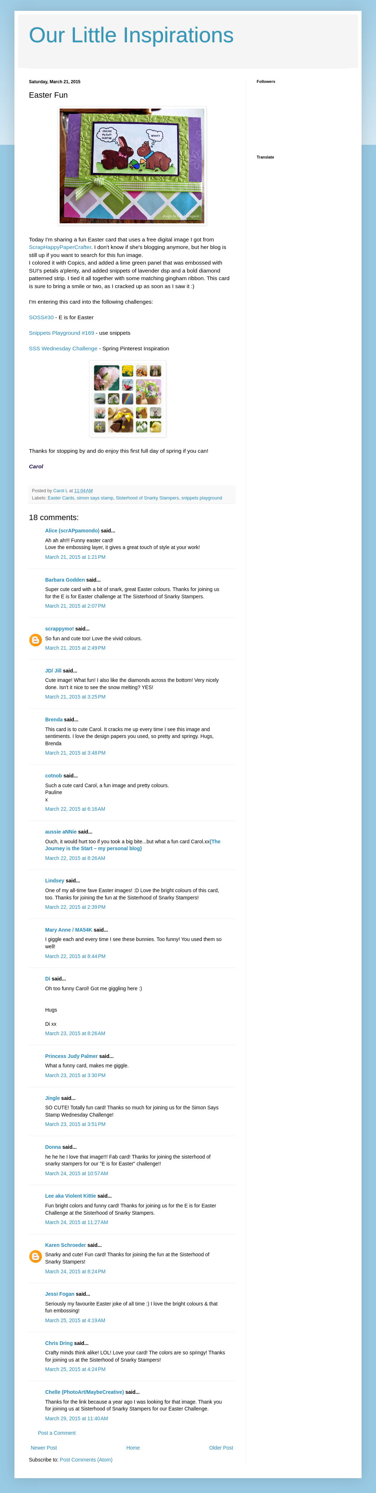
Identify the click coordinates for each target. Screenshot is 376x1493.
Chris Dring (59, 1343)
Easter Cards (61, 498)
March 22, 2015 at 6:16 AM (75, 809)
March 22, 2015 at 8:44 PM (75, 956)
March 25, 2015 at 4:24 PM (75, 1369)
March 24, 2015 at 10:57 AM (76, 1173)
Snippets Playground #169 (61, 333)
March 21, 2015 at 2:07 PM (75, 606)
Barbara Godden (65, 580)
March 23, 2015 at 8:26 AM (75, 1033)
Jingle (52, 1098)
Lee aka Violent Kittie (70, 1196)
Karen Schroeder (65, 1245)
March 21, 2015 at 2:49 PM (75, 648)
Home (133, 1448)
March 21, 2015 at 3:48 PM (75, 753)
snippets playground (201, 498)
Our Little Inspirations (131, 35)
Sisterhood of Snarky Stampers (147, 498)
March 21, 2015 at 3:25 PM (75, 697)
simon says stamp (95, 498)
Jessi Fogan (59, 1294)
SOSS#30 (42, 317)
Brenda (54, 719)
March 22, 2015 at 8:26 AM (75, 858)
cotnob (53, 776)
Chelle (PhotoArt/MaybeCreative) (84, 1392)
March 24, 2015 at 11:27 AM (76, 1222)
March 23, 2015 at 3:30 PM (75, 1075)
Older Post (221, 1448)
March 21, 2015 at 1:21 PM (75, 557)
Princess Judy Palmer (71, 1056)
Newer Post (44, 1448)
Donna (53, 1147)
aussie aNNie (61, 832)
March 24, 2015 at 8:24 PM (75, 1271)
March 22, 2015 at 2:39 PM (75, 907)
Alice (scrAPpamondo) (72, 530)
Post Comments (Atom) (86, 1460)
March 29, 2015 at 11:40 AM (76, 1418)
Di (47, 979)
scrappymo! (59, 629)
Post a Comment (57, 1433)
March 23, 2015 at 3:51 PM (75, 1124)
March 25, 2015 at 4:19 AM (75, 1320)
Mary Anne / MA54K (68, 930)
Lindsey (54, 880)
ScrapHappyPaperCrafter (60, 247)
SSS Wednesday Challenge (63, 348)
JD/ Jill (53, 671)
